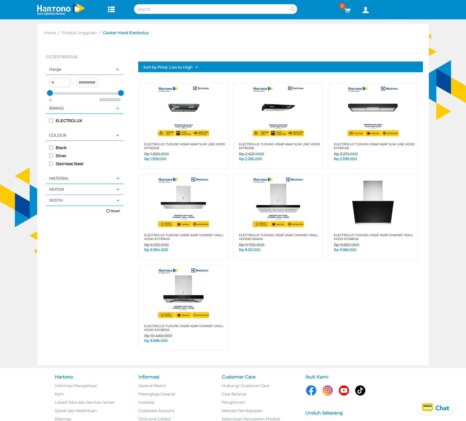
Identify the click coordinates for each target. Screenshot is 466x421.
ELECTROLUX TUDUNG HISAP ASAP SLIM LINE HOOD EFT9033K (279, 146)
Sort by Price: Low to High (170, 67)
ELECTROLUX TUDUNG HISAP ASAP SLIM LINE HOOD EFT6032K (184, 146)
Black (58, 147)
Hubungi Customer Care (245, 385)
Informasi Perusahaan (76, 385)
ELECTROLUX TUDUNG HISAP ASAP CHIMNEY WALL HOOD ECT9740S (183, 237)
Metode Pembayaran (242, 410)
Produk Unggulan (79, 32)
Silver (57, 155)
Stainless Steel (66, 163)
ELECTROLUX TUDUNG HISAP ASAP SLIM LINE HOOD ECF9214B (374, 146)
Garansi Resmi (152, 385)
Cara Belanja (234, 394)
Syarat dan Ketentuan (76, 410)
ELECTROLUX (65, 120)
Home (50, 32)
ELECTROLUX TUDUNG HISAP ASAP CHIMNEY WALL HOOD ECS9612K (373, 237)
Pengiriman (233, 402)
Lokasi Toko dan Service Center (84, 402)
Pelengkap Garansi (156, 394)
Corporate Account (156, 410)
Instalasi (146, 402)
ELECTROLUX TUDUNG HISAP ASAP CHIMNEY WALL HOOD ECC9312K (183, 328)
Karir (59, 394)
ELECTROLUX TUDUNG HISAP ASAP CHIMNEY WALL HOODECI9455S (278, 237)
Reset (115, 211)
